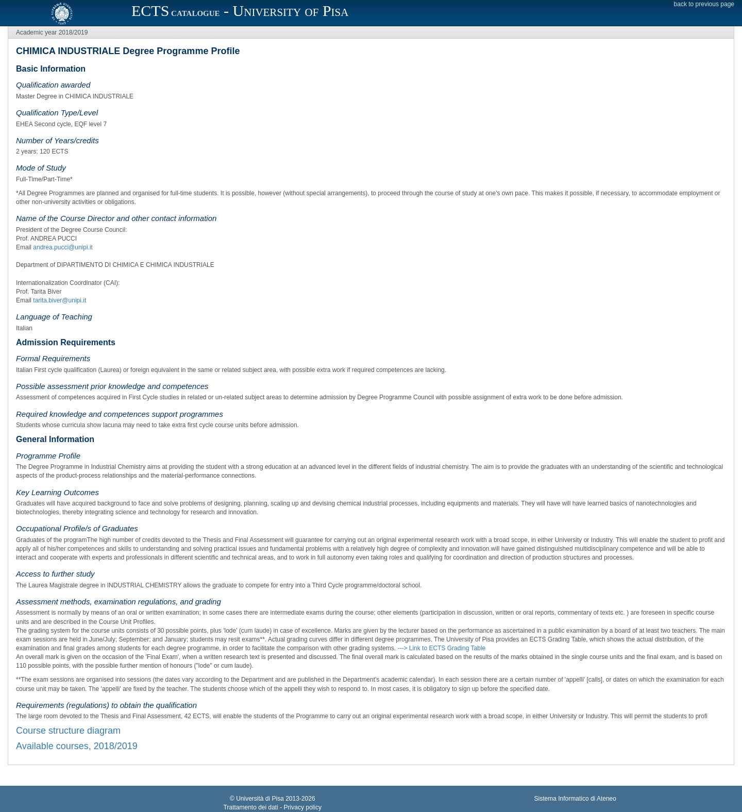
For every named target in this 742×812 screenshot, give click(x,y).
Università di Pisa (260, 798)
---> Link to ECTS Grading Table (441, 648)
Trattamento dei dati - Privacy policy (273, 807)
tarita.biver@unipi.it (59, 300)
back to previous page (704, 4)
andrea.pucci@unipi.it (63, 247)
